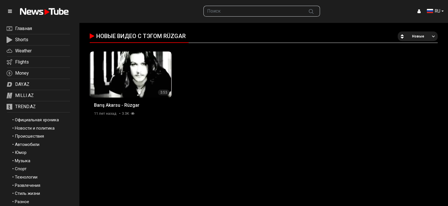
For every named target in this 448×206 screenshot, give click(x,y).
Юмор (21, 152)
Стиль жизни (27, 193)
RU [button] (433, 11)
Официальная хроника (37, 119)
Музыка (22, 160)
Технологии (26, 177)
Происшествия (29, 136)
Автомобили (27, 144)
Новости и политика (35, 128)
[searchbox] (253, 11)
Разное (22, 201)
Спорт (21, 168)
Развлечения (27, 185)
